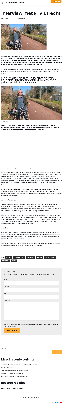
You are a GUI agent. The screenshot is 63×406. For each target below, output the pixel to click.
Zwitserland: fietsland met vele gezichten (14, 371)
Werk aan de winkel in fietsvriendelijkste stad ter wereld (19, 365)
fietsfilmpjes (30, 257)
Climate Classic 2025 (8, 368)
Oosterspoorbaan (50, 257)
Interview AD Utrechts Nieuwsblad (12, 374)
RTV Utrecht (5, 261)
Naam (6, 280)
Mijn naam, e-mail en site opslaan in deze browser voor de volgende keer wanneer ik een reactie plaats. (31, 326)
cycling (8, 257)
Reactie (7, 301)
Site (5, 294)
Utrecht (14, 261)
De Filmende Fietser (18, 257)
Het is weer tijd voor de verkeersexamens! (14, 377)
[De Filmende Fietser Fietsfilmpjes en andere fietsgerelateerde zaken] (12, 2)
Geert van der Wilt (9, 18)
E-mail (6, 287)
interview (39, 257)
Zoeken (3, 349)
